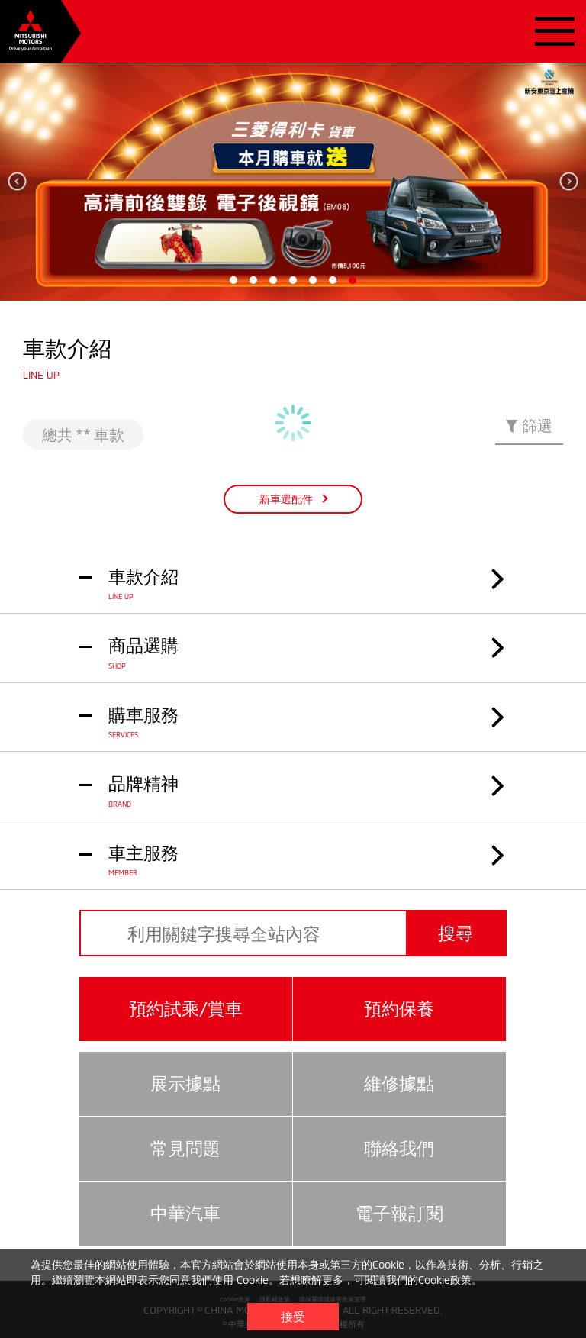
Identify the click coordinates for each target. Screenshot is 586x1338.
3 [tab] (273, 280)
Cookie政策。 (450, 1279)
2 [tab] (253, 280)
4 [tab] (293, 280)
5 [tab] (312, 280)
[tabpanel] (293, 182)
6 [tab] (332, 280)
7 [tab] (352, 280)
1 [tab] (233, 280)
